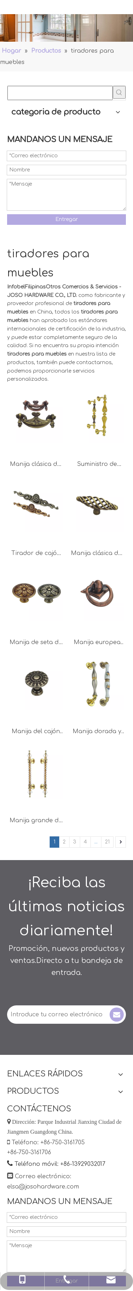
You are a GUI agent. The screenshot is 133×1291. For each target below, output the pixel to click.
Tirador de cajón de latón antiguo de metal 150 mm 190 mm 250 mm (36, 554)
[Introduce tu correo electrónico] (57, 1014)
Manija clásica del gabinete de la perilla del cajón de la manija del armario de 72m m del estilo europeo (97, 554)
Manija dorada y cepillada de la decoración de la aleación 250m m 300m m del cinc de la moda (97, 732)
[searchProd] (60, 93)
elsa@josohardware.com (43, 1187)
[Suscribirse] (117, 1014)
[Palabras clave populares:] (119, 92)
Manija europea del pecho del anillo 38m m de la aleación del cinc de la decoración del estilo (97, 643)
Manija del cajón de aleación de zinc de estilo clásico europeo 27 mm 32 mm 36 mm (36, 732)
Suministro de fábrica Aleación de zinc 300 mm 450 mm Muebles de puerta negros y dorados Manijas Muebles (97, 465)
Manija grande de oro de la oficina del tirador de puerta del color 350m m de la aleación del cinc (36, 821)
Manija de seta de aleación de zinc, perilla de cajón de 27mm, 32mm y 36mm (36, 643)
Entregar (66, 219)
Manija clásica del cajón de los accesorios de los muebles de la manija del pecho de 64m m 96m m (36, 465)
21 (107, 842)
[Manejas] (66, 28)
